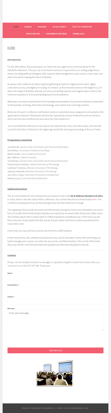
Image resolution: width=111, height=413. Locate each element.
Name (10, 273)
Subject (11, 297)
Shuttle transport (82, 26)
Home (15, 26)
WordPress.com (80, 408)
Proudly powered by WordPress (38, 408)
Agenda (28, 26)
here (94, 199)
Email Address (13, 285)
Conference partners (56, 33)
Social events (59, 26)
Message (11, 308)
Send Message (55, 350)
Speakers (42, 26)
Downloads (79, 33)
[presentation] (29, 339)
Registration (33, 33)
